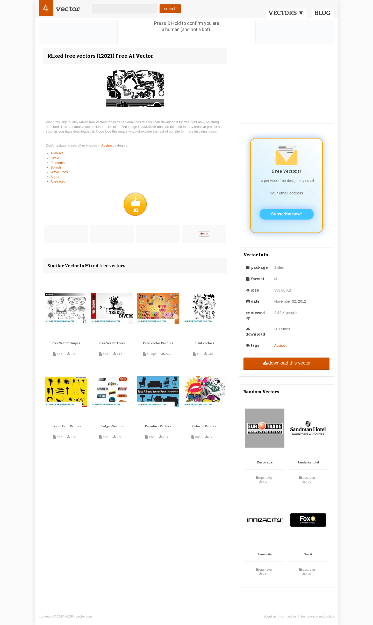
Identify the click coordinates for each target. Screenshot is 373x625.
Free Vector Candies (158, 343)
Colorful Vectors (204, 426)
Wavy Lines (59, 172)
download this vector (286, 363)
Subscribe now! (286, 214)
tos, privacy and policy (317, 616)
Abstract (107, 145)
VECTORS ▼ (286, 13)
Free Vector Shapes (66, 343)
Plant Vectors (204, 343)
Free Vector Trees (112, 343)
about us (269, 616)
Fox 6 (308, 554)
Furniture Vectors (158, 426)
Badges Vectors (112, 426)
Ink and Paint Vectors (66, 426)
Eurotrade (264, 462)
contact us (288, 616)
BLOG (322, 13)
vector (67, 8)
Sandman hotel (308, 462)
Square (56, 177)
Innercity (265, 554)
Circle (55, 158)
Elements (57, 163)
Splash (56, 167)
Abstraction (59, 181)
